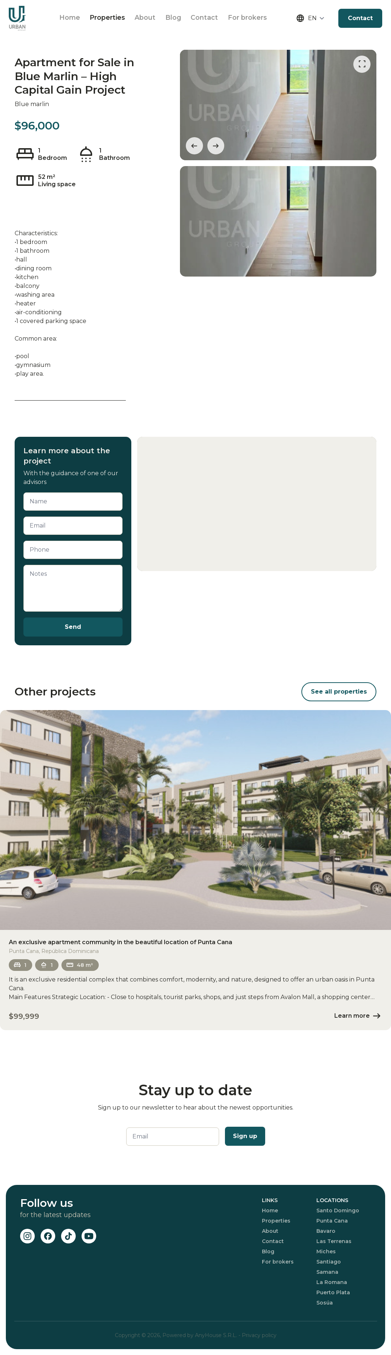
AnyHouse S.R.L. (216, 1335)
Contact (213, 18)
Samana (327, 1272)
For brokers (258, 18)
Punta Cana (332, 1220)
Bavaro (325, 1231)
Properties (110, 18)
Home (69, 18)
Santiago (328, 1261)
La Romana (331, 1282)
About (149, 18)
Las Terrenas (333, 1241)
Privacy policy (259, 1335)
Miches (326, 1251)
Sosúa (324, 1302)
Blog (180, 18)
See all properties (339, 691)
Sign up (245, 1136)
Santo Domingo (337, 1210)
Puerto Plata (333, 1292)
